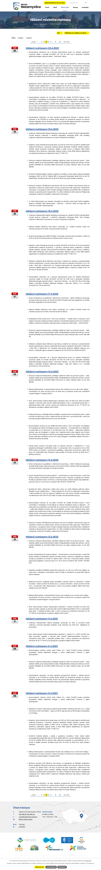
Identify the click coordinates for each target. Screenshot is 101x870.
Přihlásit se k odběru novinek (77, 33)
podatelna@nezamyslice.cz (28, 817)
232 (64, 42)
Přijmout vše (39, 867)
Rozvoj (75, 7)
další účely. (88, 861)
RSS (59, 33)
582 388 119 (22, 814)
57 (41, 42)
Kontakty (85, 7)
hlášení (20, 38)
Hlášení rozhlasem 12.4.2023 (42, 537)
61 (50, 42)
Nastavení (62, 867)
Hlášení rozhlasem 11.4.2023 (42, 619)
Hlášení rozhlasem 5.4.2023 (42, 693)
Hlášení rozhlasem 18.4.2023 (42, 211)
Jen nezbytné (51, 867)
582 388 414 (31, 814)
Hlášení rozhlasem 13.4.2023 (42, 460)
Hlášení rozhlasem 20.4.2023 (42, 48)
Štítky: (14, 38)
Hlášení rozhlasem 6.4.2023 (42, 646)
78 (55, 42)
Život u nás (65, 7)
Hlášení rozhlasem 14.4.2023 (42, 371)
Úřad (55, 7)
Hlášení (29, 38)
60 (48, 42)
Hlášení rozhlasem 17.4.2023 (42, 294)
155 (60, 42)
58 (44, 42)
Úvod (47, 7)
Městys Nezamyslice (25, 819)
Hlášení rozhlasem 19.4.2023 (42, 129)
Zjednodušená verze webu (55, 3)
